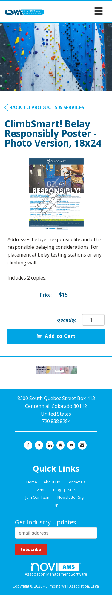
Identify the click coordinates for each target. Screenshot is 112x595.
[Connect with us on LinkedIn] (50, 445)
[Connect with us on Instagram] (60, 445)
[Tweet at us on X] (39, 445)
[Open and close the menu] (75, 11)
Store (73, 489)
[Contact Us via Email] (82, 445)
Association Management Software (56, 570)
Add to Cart (56, 336)
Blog (57, 489)
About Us (52, 482)
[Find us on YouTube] (71, 445)
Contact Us (76, 482)
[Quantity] (93, 320)
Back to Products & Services (44, 107)
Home (32, 482)
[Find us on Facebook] (28, 445)
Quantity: (66, 320)
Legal (95, 586)
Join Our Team (37, 497)
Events (41, 489)
